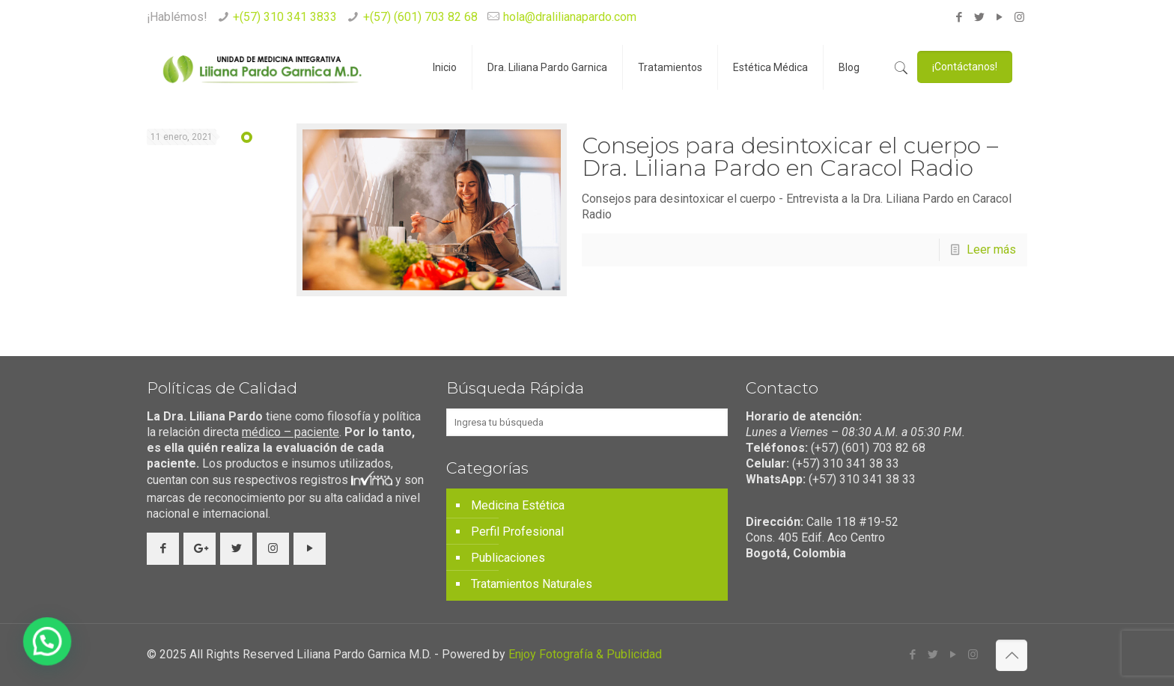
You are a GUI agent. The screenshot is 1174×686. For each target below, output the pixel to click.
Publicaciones (508, 558)
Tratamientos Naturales (531, 584)
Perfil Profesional (517, 531)
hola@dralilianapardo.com (569, 17)
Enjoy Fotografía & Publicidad (585, 654)
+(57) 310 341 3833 (285, 17)
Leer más (991, 249)
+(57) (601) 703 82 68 (420, 17)
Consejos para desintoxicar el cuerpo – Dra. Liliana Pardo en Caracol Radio (790, 157)
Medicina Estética (518, 505)
